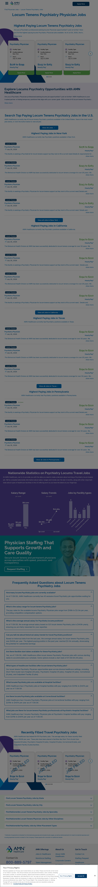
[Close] (95, 876)
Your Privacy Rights (66, 876)
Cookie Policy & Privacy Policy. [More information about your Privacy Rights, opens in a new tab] (22, 883)
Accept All (81, 876)
